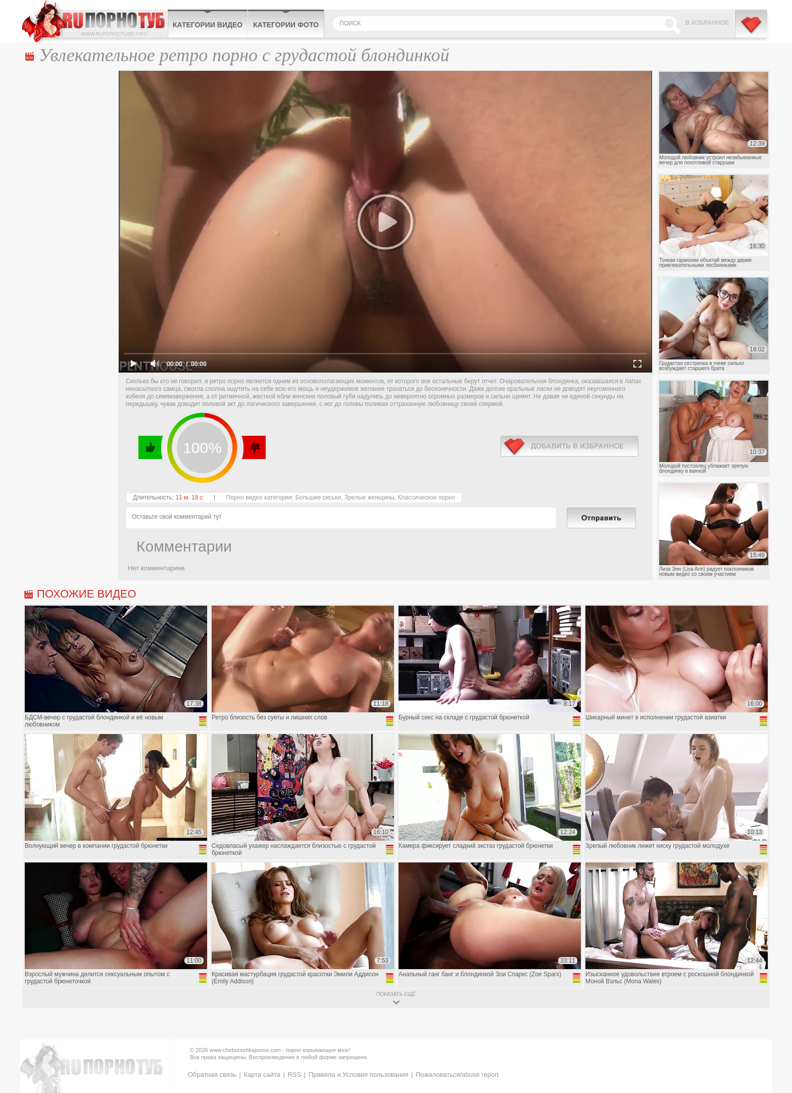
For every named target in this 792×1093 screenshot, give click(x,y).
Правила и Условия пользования (359, 1074)
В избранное (707, 22)
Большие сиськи (318, 497)
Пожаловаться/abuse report (457, 1074)
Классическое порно (427, 497)
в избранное (569, 446)
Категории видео (207, 25)
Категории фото (286, 25)
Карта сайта (261, 1074)
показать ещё (395, 994)
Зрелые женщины (369, 497)
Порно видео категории (259, 497)
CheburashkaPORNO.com (94, 21)
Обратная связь (212, 1074)
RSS (294, 1074)
